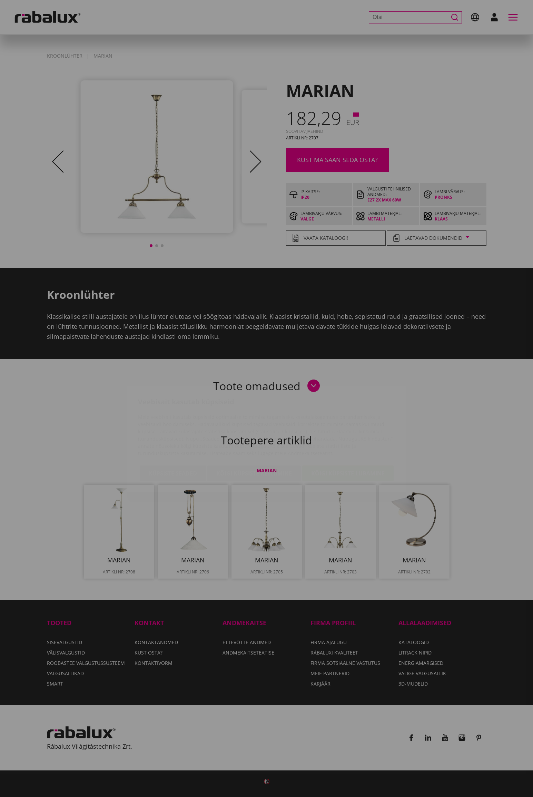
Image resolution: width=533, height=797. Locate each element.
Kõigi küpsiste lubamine (348, 432)
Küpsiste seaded (173, 432)
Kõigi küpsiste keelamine (254, 432)
